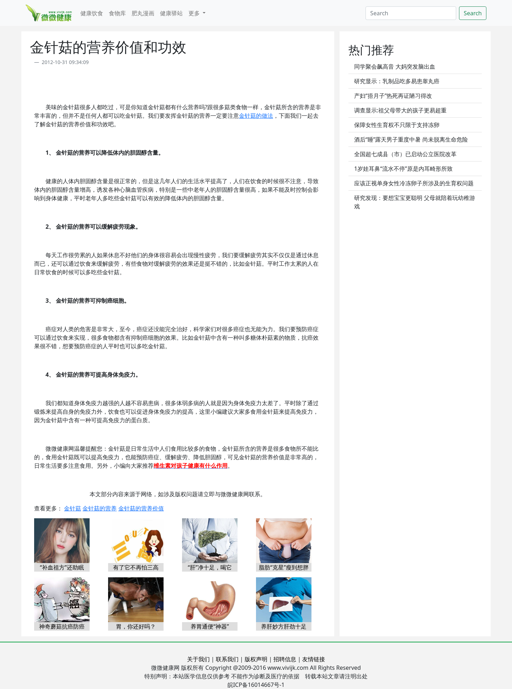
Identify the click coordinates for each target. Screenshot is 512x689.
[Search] (411, 13)
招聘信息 (284, 659)
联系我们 (227, 659)
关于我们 (198, 659)
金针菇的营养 (99, 508)
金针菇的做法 (256, 116)
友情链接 (313, 659)
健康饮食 (91, 13)
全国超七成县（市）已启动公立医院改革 (405, 154)
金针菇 (72, 508)
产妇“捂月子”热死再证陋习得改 (393, 96)
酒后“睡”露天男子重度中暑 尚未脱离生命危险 (411, 139)
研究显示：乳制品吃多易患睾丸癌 (396, 81)
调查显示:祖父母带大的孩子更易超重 (400, 110)
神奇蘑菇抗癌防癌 (62, 626)
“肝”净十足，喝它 (210, 567)
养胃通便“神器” (210, 626)
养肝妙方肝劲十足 (283, 626)
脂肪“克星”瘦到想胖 (284, 567)
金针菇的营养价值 (141, 508)
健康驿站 (171, 13)
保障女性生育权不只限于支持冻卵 (396, 125)
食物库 (117, 13)
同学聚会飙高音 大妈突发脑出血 (394, 66)
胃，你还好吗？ (136, 626)
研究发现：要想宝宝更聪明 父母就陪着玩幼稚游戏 (414, 202)
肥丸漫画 (143, 13)
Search (473, 13)
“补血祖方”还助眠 (62, 567)
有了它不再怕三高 (136, 567)
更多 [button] (194, 13)
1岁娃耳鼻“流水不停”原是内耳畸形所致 (403, 169)
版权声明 (256, 659)
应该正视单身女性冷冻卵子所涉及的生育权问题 (414, 183)
